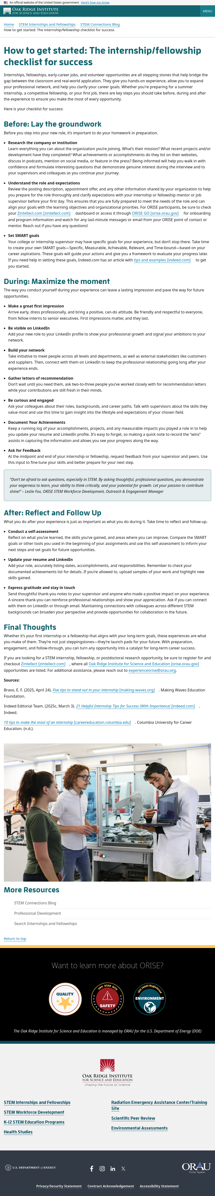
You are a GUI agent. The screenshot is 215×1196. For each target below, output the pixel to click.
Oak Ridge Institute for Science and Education (144, 663)
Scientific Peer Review (133, 1118)
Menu (207, 11)
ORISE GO (155, 213)
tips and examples (162, 260)
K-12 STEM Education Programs (34, 1122)
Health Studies (18, 1132)
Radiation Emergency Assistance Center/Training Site (159, 1105)
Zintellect (43, 663)
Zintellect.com (43, 213)
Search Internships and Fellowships (45, 923)
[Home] (30, 11)
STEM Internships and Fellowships (37, 1102)
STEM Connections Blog (35, 903)
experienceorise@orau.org (152, 670)
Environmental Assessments (139, 1128)
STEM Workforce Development (34, 1112)
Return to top (15, 938)
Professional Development (37, 913)
